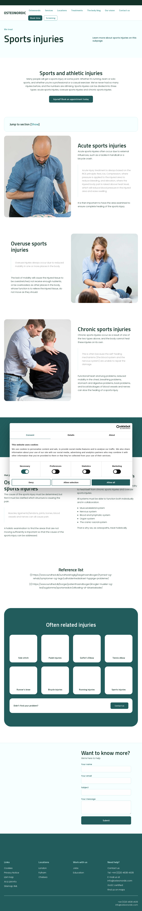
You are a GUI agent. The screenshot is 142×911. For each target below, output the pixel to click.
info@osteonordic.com (118, 905)
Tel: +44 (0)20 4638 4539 (121, 872)
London (43, 868)
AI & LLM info (10, 881)
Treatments (77, 10)
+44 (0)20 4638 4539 (119, 902)
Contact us (124, 10)
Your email (106, 779)
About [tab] (112, 435)
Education (78, 872)
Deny (31, 482)
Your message (106, 806)
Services (49, 10)
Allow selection (71, 482)
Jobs (75, 868)
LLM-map (9, 877)
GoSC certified (115, 885)
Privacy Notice (11, 872)
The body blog (94, 10)
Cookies (8, 868)
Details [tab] (71, 435)
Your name (106, 767)
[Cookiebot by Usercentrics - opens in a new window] (118, 427)
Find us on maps (116, 889)
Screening (50, 18)
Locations (62, 10)
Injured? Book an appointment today (71, 99)
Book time (35, 18)
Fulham (42, 872)
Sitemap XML (10, 886)
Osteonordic (35, 10)
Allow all (111, 482)
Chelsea (43, 877)
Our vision (110, 10)
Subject (106, 790)
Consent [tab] (30, 435)
